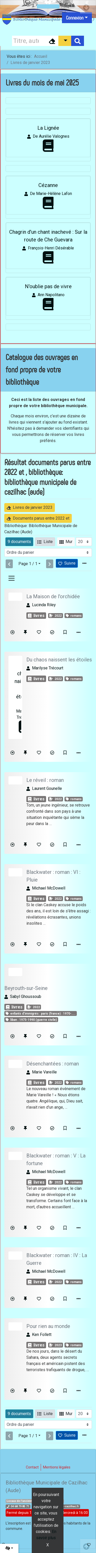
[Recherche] (29, 41)
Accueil (40, 56)
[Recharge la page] (84, 541)
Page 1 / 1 (27, 563)
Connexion (74, 18)
